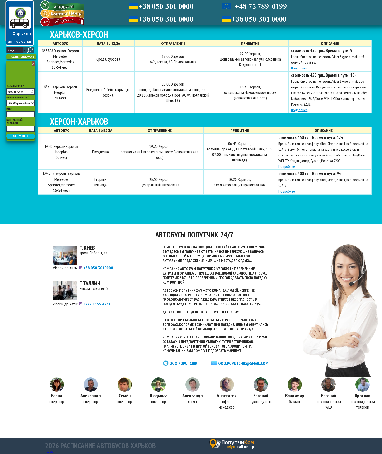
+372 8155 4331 (95, 304)
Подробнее (298, 68)
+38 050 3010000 (96, 267)
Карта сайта (49, 452)
